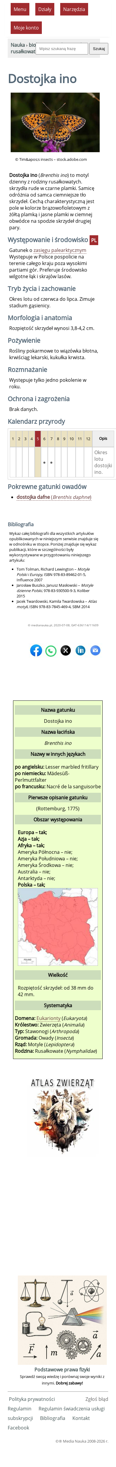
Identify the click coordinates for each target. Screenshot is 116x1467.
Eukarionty (48, 1018)
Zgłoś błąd (96, 1399)
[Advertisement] (56, 1218)
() (54, 497)
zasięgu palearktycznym (60, 250)
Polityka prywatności (32, 1399)
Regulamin (19, 1408)
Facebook (18, 1427)
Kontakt (81, 1418)
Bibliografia (52, 1418)
